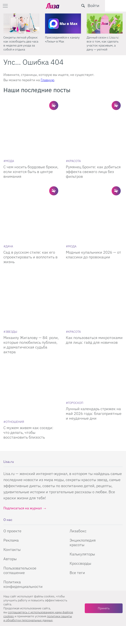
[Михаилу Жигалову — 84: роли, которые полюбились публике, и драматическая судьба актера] (31, 251)
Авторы (10, 482)
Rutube (65, 532)
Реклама (11, 464)
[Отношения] (13, 346)
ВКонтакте (81, 532)
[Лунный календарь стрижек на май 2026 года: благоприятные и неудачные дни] (94, 322)
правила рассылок (77, 586)
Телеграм (35, 532)
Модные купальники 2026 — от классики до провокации (93, 217)
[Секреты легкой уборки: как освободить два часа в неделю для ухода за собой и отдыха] (21, 23)
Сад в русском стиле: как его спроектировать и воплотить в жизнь (30, 219)
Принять (104, 608)
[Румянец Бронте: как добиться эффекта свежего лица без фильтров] (94, 118)
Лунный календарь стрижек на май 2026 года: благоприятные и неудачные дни (93, 356)
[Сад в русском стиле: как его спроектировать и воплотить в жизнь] (31, 184)
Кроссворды (80, 487)
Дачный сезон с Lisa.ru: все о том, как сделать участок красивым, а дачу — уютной (103, 43)
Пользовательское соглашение (19, 494)
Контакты (12, 473)
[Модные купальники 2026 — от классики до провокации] (94, 184)
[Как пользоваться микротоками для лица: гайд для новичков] (94, 251)
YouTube (54, 532)
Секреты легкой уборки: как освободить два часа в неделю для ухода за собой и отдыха (20, 43)
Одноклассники (74, 532)
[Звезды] (10, 275)
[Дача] (8, 208)
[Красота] (73, 142)
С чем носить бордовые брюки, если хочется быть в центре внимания (30, 152)
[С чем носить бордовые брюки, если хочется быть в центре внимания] (31, 118)
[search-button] (104, 6)
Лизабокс (78, 455)
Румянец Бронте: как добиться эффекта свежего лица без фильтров (93, 152)
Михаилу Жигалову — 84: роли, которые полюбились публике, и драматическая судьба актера (31, 287)
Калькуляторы (82, 478)
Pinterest (92, 532)
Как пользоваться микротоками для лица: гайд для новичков (94, 283)
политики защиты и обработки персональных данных (37, 618)
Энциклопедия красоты (83, 466)
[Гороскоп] (74, 346)
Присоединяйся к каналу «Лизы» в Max (62, 39)
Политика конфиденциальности (23, 508)
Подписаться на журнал (22, 432)
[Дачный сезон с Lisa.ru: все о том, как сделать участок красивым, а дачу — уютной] (105, 23)
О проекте (12, 455)
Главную (47, 80)
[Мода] (8, 142)
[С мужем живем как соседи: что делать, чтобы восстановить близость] (31, 322)
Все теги (77, 496)
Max (44, 532)
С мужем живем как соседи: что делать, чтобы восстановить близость (28, 356)
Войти (114, 5)
